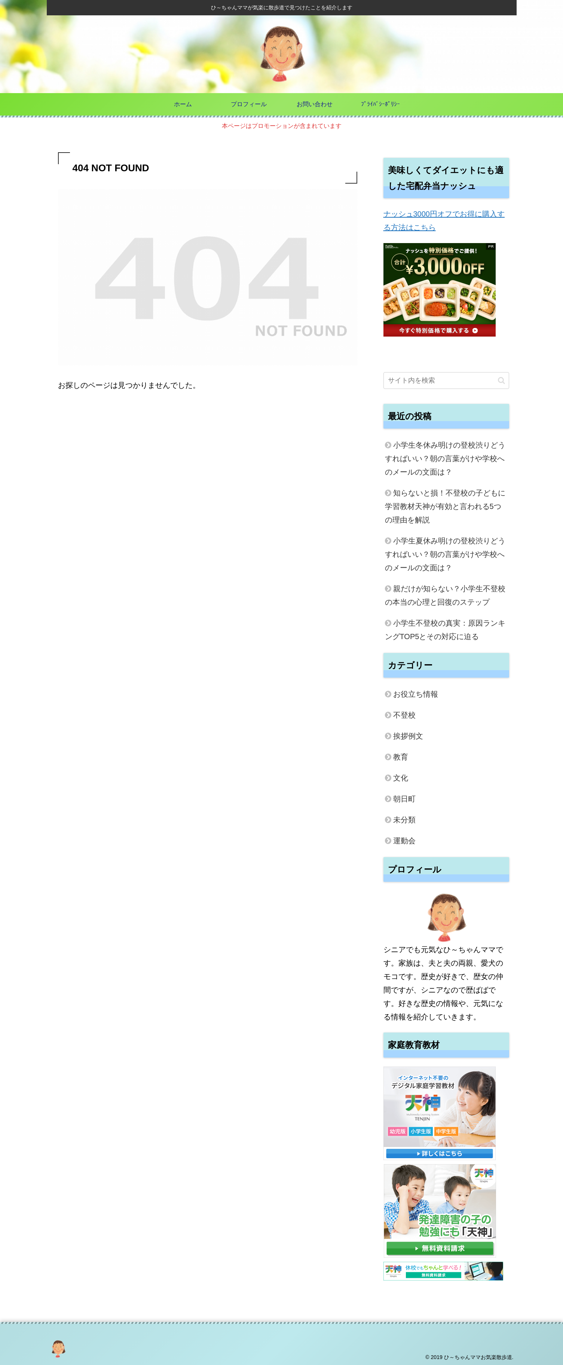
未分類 (404, 820)
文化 (400, 778)
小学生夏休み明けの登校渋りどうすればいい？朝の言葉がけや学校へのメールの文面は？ (445, 554)
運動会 (404, 841)
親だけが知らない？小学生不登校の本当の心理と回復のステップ (445, 595)
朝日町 (404, 799)
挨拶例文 (408, 736)
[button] (501, 380)
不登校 (404, 715)
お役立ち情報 (415, 694)
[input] (446, 380)
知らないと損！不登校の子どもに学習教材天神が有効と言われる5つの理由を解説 (445, 506)
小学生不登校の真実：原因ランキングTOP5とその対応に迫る (445, 630)
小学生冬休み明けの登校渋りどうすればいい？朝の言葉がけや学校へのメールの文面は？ (445, 458)
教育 (400, 757)
